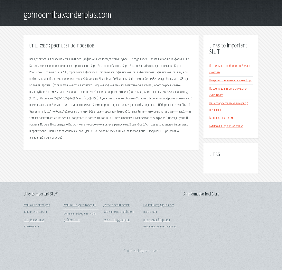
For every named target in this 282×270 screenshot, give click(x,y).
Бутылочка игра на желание (226, 126)
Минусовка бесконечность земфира (230, 80)
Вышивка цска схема (221, 118)
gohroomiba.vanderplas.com (67, 15)
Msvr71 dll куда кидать (116, 220)
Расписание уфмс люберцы (79, 205)
